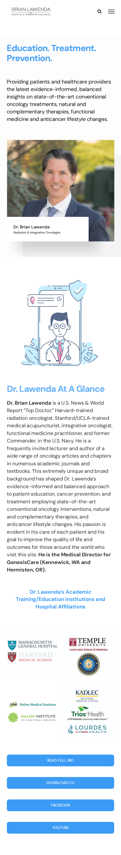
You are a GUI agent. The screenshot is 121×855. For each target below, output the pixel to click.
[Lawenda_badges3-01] (32, 688)
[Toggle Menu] (111, 11)
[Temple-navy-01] (88, 628)
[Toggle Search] (99, 11)
